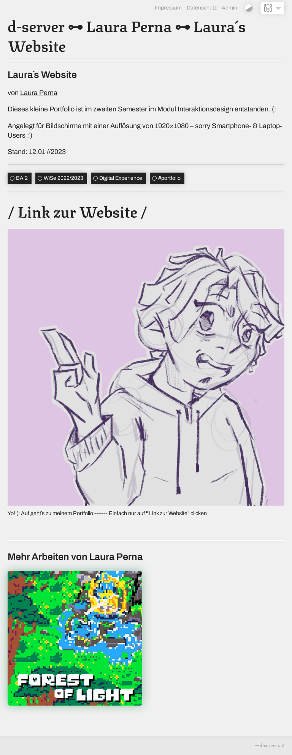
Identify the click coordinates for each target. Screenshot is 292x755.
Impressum (168, 8)
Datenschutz (202, 8)
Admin (229, 8)
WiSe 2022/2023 (63, 178)
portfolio (169, 178)
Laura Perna (129, 25)
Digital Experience (120, 178)
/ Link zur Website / (77, 210)
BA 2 (22, 178)
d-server (36, 25)
